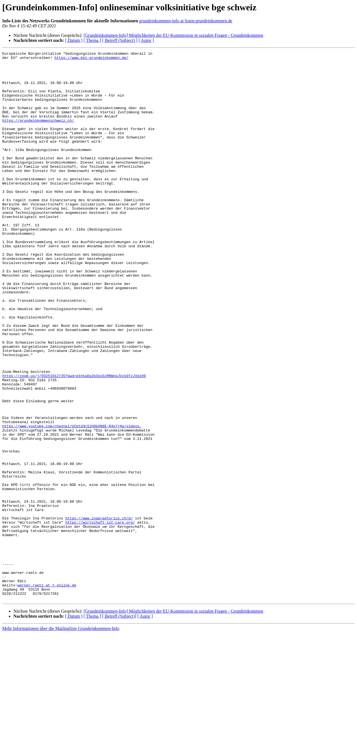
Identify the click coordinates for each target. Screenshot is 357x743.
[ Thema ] (92, 40)
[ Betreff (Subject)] (119, 725)
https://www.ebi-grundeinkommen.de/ (91, 59)
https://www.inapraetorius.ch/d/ (99, 611)
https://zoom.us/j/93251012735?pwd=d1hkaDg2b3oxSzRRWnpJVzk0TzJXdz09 (74, 441)
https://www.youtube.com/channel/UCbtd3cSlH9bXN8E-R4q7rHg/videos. (71, 501)
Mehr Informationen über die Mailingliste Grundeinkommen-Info (60, 738)
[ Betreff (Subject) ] (119, 40)
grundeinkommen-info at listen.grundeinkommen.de (185, 20)
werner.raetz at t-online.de (47, 692)
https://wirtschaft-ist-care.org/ (100, 616)
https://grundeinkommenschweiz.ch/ (38, 134)
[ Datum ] (73, 40)
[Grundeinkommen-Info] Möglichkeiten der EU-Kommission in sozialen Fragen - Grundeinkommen (173, 35)
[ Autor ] (146, 40)
